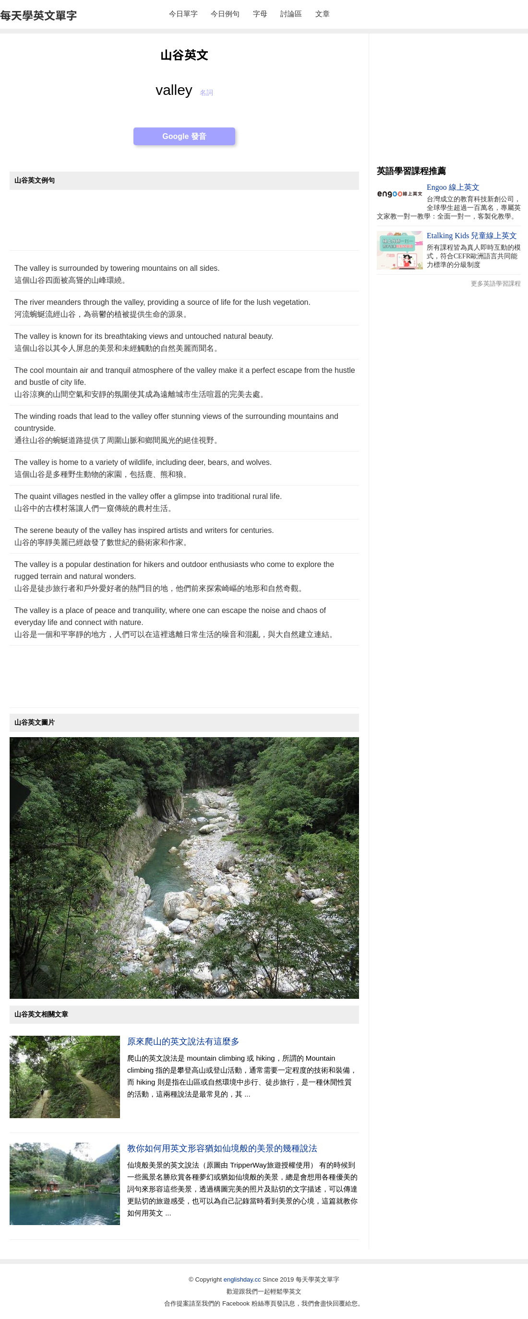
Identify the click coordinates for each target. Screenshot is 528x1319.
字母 (260, 14)
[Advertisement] (184, 225)
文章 (322, 14)
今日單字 (183, 14)
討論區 (291, 14)
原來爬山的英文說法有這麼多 (183, 1041)
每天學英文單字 (38, 15)
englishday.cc (242, 1279)
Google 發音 (184, 136)
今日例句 (225, 14)
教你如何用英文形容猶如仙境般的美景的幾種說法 (222, 1148)
